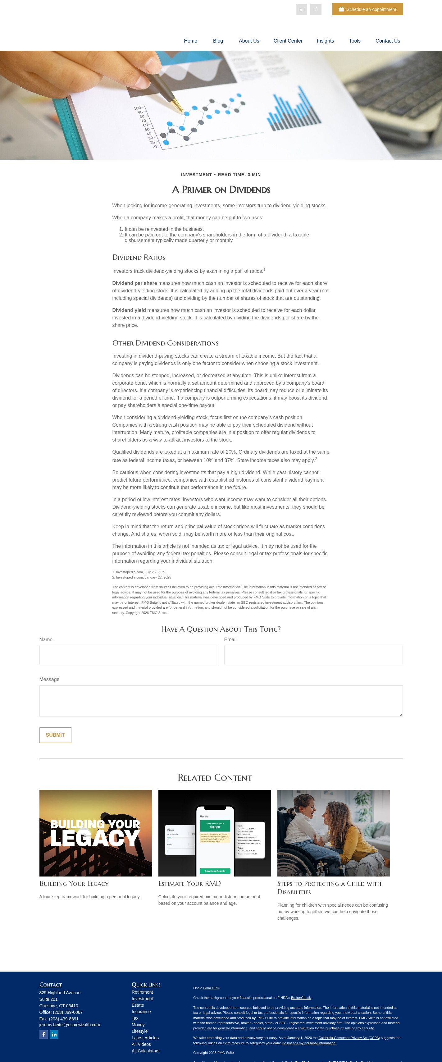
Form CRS (211, 988)
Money (138, 1024)
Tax (135, 1018)
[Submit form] (55, 735)
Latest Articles (145, 1037)
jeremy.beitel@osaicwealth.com (69, 1024)
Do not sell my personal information (308, 1043)
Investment (142, 998)
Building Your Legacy (74, 883)
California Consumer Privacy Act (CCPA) (349, 1038)
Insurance (141, 1011)
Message (49, 679)
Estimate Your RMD (189, 883)
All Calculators (145, 1050)
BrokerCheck (301, 998)
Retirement (142, 992)
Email (230, 639)
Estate (138, 1005)
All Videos (141, 1044)
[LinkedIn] (301, 9)
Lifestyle (140, 1031)
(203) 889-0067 (68, 1012)
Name (46, 639)
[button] (190, 40)
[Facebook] (315, 9)
